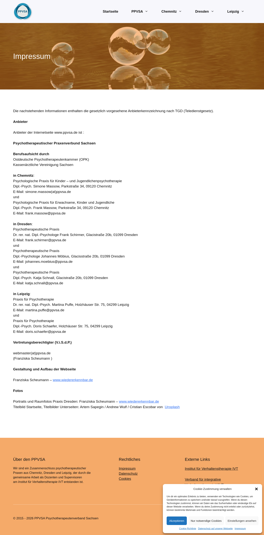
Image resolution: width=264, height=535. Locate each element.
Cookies (125, 479)
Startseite (110, 11)
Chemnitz (175, 11)
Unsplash (172, 407)
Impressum (240, 528)
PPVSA (143, 11)
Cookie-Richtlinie (187, 528)
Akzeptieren (176, 520)
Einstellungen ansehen (242, 520)
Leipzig (239, 11)
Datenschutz (128, 474)
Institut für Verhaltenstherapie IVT (211, 469)
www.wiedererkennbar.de (73, 380)
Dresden (208, 11)
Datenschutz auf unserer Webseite (215, 528)
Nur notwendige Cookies (206, 520)
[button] (256, 489)
